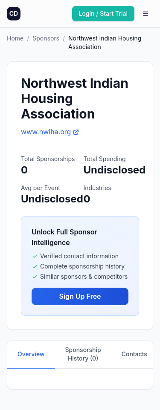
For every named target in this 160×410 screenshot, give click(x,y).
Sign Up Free (80, 296)
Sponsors (45, 38)
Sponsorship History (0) (83, 354)
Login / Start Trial (103, 13)
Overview (31, 354)
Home (15, 38)
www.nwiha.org (50, 131)
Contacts (134, 354)
